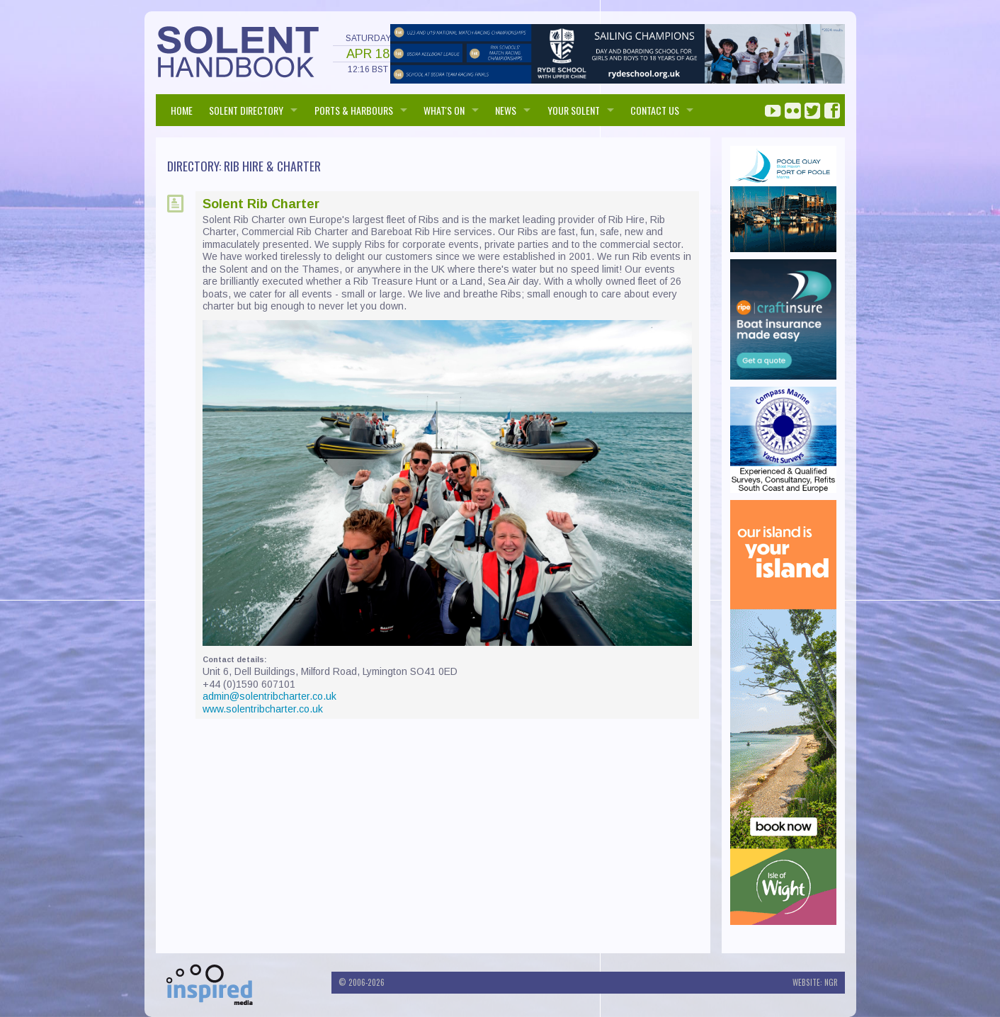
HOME (182, 110)
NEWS (505, 110)
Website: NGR (815, 982)
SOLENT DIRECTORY (246, 110)
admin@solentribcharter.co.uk (269, 696)
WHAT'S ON (444, 110)
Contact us (654, 110)
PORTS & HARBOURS (353, 110)
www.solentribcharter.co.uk (263, 709)
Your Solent (573, 110)
